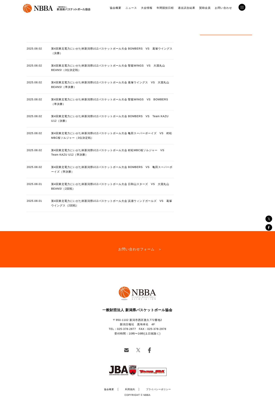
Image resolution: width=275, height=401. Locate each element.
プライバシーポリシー (158, 389)
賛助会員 (205, 7)
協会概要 (115, 7)
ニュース (131, 7)
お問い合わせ (223, 7)
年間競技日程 (165, 7)
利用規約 (130, 389)
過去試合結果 (186, 7)
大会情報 (146, 7)
